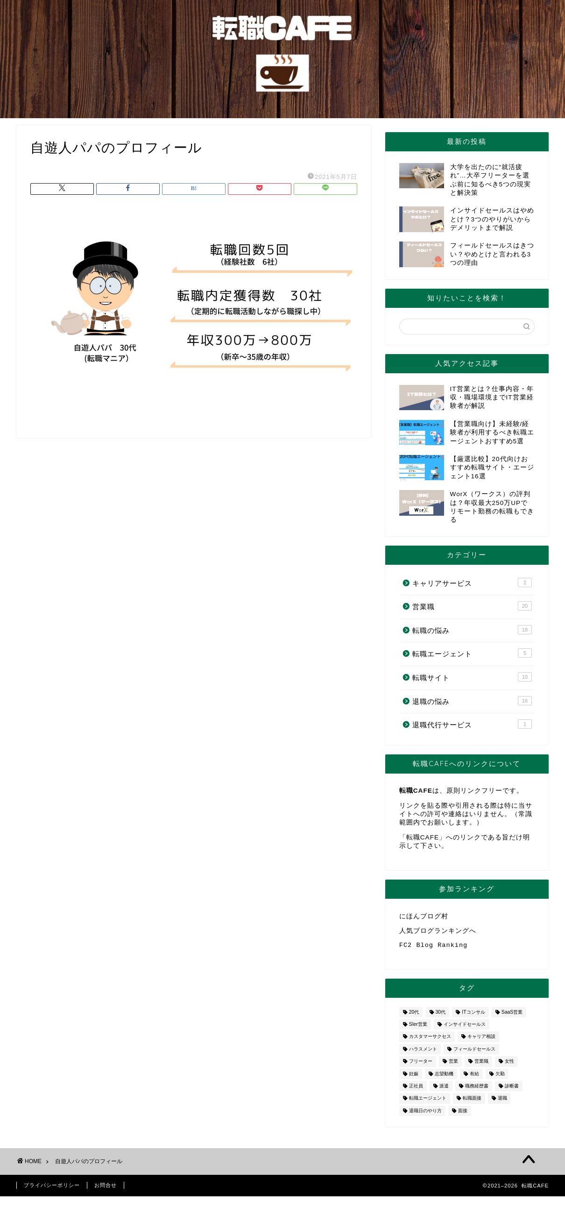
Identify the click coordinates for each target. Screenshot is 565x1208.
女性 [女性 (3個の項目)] (509, 1065)
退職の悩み (472, 700)
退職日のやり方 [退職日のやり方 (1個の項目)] (425, 1114)
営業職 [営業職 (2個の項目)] (481, 1065)
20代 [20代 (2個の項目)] (414, 1015)
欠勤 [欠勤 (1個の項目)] (500, 1077)
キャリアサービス (472, 582)
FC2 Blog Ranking (433, 948)
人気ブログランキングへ (437, 932)
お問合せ (105, 1189)
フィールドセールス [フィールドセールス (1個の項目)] (474, 1052)
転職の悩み (472, 629)
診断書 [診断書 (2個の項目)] (512, 1089)
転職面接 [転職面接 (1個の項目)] (472, 1102)
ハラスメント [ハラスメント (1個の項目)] (423, 1052)
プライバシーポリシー (52, 1189)
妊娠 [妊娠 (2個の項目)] (413, 1077)
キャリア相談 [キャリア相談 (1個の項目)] (481, 1040)
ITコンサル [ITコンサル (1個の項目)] (473, 1015)
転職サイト (472, 677)
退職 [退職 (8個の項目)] (502, 1102)
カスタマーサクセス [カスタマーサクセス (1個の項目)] (430, 1040)
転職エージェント (472, 653)
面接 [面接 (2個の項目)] (462, 1114)
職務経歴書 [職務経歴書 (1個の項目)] (476, 1089)
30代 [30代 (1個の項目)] (441, 1015)
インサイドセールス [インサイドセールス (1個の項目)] (465, 1027)
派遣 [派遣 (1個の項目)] (444, 1089)
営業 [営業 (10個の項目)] (453, 1065)
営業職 (472, 606)
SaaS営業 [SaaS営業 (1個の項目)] (512, 1015)
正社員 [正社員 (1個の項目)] (416, 1089)
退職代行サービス (472, 724)
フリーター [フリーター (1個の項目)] (420, 1065)
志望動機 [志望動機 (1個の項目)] (444, 1077)
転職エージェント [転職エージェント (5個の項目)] (427, 1102)
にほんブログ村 (423, 916)
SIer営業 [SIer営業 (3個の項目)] (418, 1027)
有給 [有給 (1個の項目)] (474, 1077)
